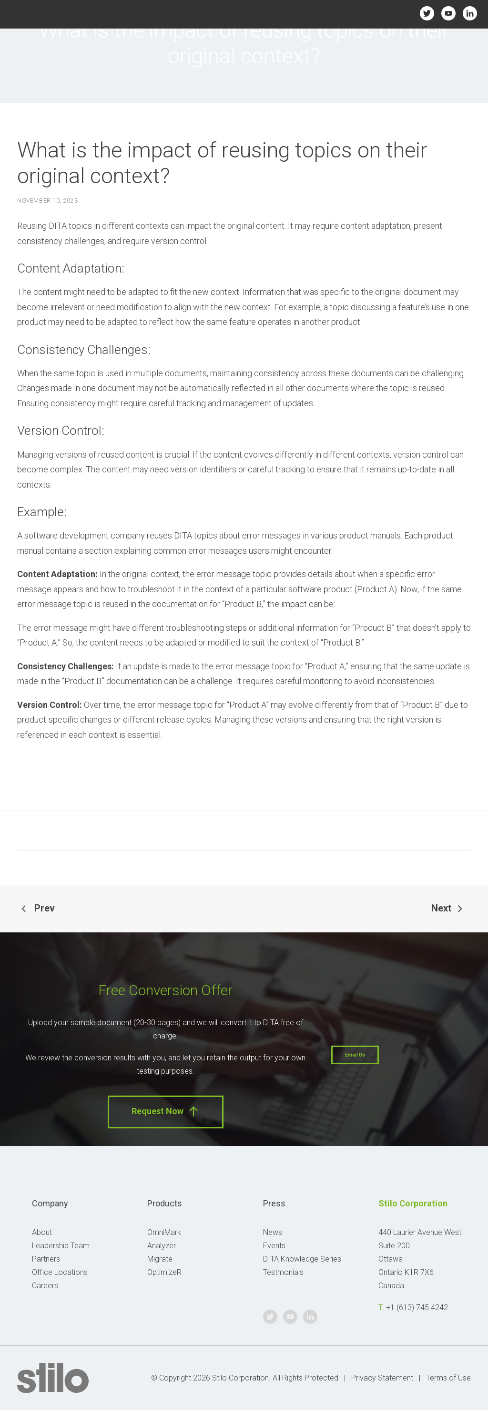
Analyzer (161, 1245)
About (42, 1232)
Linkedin (470, 13)
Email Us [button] (355, 1055)
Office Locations (60, 1272)
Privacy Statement (382, 1377)
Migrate (160, 1258)
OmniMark (164, 1232)
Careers (45, 1285)
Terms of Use (448, 1377)
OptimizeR (164, 1272)
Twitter (426, 13)
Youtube (448, 13)
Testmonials (283, 1272)
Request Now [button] (166, 1111)
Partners (46, 1258)
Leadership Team (61, 1245)
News (272, 1232)
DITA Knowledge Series (302, 1258)
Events (274, 1245)
